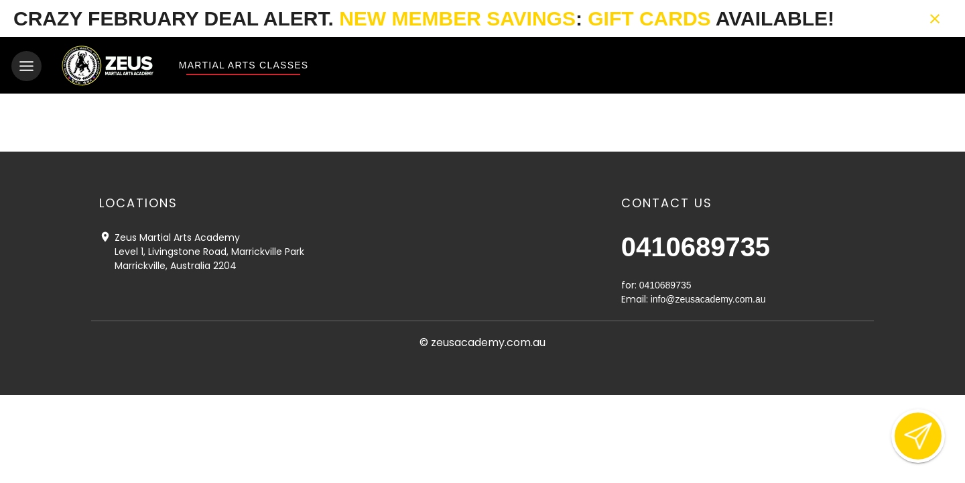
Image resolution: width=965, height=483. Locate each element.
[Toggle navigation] (26, 66)
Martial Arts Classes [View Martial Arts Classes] (243, 65)
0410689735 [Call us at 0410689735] (695, 246)
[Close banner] (935, 18)
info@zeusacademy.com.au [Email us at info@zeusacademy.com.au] (708, 298)
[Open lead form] (918, 436)
